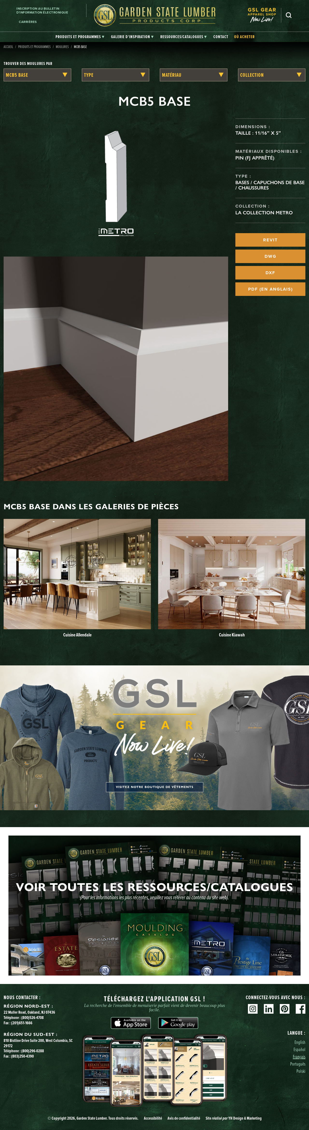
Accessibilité (153, 1118)
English (300, 1042)
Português (297, 1063)
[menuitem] (264, 15)
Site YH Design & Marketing (234, 1118)
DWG (270, 256)
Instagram (253, 1009)
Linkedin (269, 1009)
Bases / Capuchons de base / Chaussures (270, 185)
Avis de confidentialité (184, 1118)
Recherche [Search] (289, 15)
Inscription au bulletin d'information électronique (42, 10)
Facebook (300, 1009)
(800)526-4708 (32, 1017)
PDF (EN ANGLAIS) (270, 289)
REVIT (270, 240)
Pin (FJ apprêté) (254, 158)
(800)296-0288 (32, 1051)
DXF (270, 273)
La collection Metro (264, 213)
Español (299, 1049)
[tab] (80, 37)
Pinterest (284, 1009)
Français (299, 1056)
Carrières (28, 22)
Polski (300, 1071)
